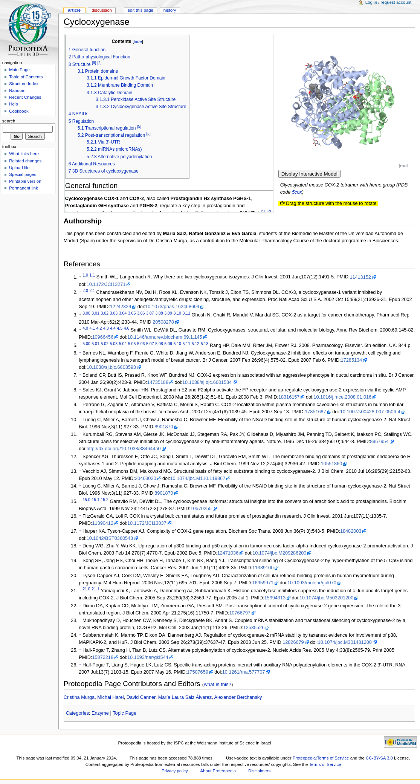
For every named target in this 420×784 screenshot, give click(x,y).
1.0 (85, 275)
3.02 (104, 313)
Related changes (25, 161)
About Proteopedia (218, 771)
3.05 (132, 313)
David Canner (141, 697)
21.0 (86, 589)
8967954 (379, 441)
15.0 (86, 499)
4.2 (99, 328)
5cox (297, 192)
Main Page (19, 69)
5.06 (141, 343)
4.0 (85, 328)
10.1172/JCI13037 (146, 523)
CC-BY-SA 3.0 (379, 758)
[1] (263, 211)
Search (8, 121)
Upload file (19, 167)
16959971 (262, 582)
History (169, 10)
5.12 (196, 343)
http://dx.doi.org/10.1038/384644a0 (124, 448)
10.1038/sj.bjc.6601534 (207, 382)
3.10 (177, 313)
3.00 (86, 313)
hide (138, 41)
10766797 (239, 613)
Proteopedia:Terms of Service (321, 758)
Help (13, 104)
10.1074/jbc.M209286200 (279, 553)
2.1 (92, 290)
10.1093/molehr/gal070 (311, 582)
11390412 (102, 523)
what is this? (217, 684)
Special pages (22, 174)
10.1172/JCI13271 (106, 284)
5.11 (187, 343)
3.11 (187, 313)
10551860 (331, 463)
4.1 (92, 328)
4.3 (106, 328)
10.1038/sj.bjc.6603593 (111, 367)
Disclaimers (259, 771)
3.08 (159, 313)
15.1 (95, 499)
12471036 (227, 553)
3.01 (95, 313)
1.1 (92, 275)
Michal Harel (110, 697)
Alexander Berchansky (238, 697)
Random (17, 90)
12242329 (120, 306)
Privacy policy (175, 771)
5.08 (159, 343)
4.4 (113, 328)
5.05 (132, 343)
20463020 (145, 478)
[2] (269, 211)
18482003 (350, 531)
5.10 (177, 343)
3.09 (168, 313)
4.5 (119, 328)
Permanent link (23, 188)
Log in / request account (388, 2)
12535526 (253, 627)
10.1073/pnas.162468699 (172, 306)
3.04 (123, 313)
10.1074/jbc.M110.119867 (198, 478)
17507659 (197, 672)
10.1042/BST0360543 (110, 538)
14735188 (157, 382)
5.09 (168, 343)
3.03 (114, 313)
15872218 (102, 657)
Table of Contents (26, 77)
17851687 (315, 411)
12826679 (293, 642)
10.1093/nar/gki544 (147, 657)
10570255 (200, 508)
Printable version (25, 181)
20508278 (163, 322)
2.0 (85, 290)
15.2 (104, 499)
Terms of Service (325, 764)
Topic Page (124, 713)
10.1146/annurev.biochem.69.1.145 (164, 337)
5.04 (123, 343)
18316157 (288, 397)
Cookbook (19, 111)
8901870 (163, 426)
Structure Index (23, 83)
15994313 (275, 598)
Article (74, 10)
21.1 (95, 589)
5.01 (95, 343)
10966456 (102, 337)
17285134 (351, 360)
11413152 (360, 277)
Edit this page (140, 10)
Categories (77, 713)
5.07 (150, 343)
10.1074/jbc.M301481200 (345, 642)
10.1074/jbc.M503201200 (326, 598)
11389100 (262, 567)
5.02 (104, 343)
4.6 (127, 328)
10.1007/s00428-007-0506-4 (370, 411)
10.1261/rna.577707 (243, 672)
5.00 (86, 343)
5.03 (114, 343)
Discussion (101, 10)
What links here (24, 153)
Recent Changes (25, 97)
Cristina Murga (79, 697)
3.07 (150, 313)
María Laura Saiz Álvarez (185, 697)
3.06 (141, 313)
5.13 (205, 343)
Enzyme (100, 713)
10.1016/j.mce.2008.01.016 (342, 397)
